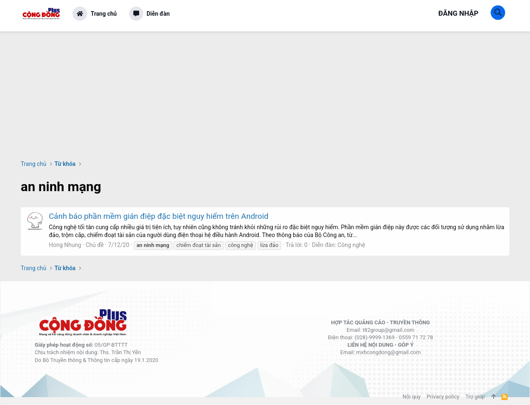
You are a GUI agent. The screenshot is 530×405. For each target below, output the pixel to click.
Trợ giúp (475, 396)
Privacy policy (442, 396)
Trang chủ (104, 13)
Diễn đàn (158, 13)
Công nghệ (351, 245)
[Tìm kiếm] (498, 12)
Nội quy (411, 396)
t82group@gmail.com (388, 330)
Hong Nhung (65, 245)
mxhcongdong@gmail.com (388, 352)
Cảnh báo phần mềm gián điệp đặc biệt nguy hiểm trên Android (158, 216)
